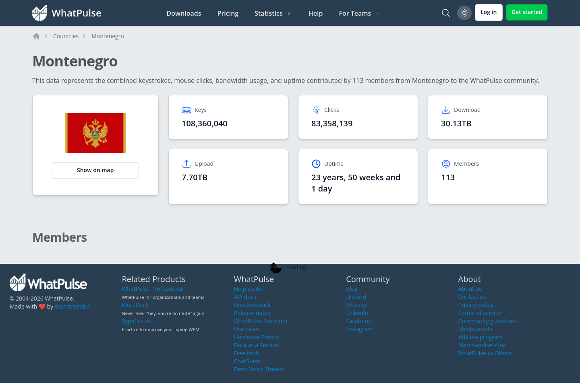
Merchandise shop (482, 345)
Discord (356, 297)
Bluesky (356, 305)
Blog (352, 288)
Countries (66, 36)
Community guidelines (487, 321)
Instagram (359, 329)
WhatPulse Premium (261, 321)
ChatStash (247, 361)
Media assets (475, 329)
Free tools (247, 353)
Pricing (228, 13)
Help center (249, 288)
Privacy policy (476, 305)
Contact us (472, 297)
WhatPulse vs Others (485, 353)
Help (316, 13)
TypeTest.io (136, 321)
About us (470, 288)
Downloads (184, 13)
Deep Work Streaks (259, 369)
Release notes (252, 313)
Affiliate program (480, 337)
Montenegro (107, 36)
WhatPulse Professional (152, 288)
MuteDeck (135, 305)
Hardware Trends (257, 337)
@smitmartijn (72, 306)
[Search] (446, 13)
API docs (245, 297)
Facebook (358, 321)
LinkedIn (357, 313)
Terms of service (479, 313)
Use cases (247, 329)
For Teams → (359, 13)
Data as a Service (256, 345)
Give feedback (252, 305)
